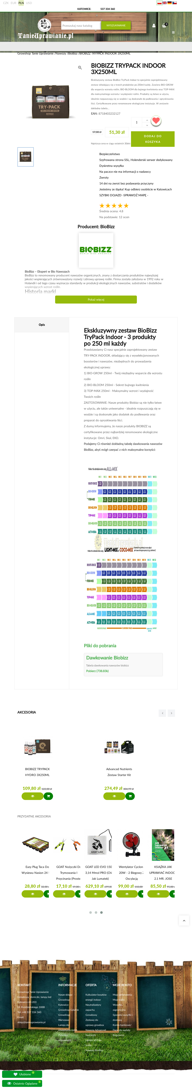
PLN (21, 3)
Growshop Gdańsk (68, 1009)
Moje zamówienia (122, 994)
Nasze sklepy (65, 994)
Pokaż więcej (96, 299)
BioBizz (106, 226)
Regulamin (119, 1035)
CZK (6, 3)
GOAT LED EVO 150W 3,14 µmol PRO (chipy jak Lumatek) (100, 872)
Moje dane (119, 999)
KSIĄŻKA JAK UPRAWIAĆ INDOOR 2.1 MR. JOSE (163, 872)
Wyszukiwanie (116, 25)
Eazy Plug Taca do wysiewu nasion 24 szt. (37, 869)
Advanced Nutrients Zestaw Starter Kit (119, 772)
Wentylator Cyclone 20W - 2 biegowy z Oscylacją (131, 872)
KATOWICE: (84, 9)
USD (29, 3)
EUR (13, 3)
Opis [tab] (42, 324)
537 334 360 (107, 9)
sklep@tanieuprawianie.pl (31, 1022)
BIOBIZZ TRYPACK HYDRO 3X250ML (37, 772)
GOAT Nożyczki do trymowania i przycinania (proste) (68, 872)
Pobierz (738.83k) (97, 671)
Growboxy (91, 1014)
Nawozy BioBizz (94, 1050)
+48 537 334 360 (31, 1012)
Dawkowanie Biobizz (107, 658)
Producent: (96, 226)
